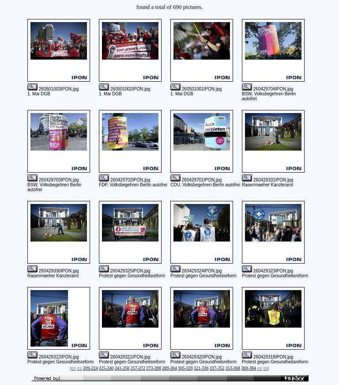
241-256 (122, 368)
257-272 (138, 368)
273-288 (153, 368)
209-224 (90, 368)
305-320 (185, 368)
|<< (73, 368)
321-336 (201, 368)
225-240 (106, 368)
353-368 (233, 368)
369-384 (248, 368)
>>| (266, 368)
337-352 (217, 368)
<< (79, 368)
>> (259, 368)
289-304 (169, 368)
